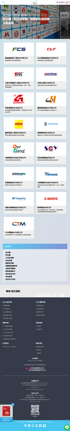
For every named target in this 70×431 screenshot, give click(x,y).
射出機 (7, 252)
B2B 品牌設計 (6, 309)
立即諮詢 (38, 353)
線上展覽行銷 (39, 309)
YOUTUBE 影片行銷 (8, 332)
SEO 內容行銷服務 (7, 329)
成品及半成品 (10, 279)
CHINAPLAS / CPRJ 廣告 (9, 346)
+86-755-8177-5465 (35, 401)
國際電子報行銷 (40, 315)
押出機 (7, 255)
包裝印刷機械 (10, 268)
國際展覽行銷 (39, 305)
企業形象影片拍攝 (7, 318)
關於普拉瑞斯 (39, 346)
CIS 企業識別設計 (7, 312)
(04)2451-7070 (35, 387)
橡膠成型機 (9, 263)
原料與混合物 (10, 274)
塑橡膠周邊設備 (11, 266)
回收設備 (8, 260)
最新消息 (38, 350)
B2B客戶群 (39, 329)
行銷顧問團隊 (6, 305)
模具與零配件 (10, 271)
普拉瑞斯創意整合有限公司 (34, 421)
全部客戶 (7, 246)
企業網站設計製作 (7, 315)
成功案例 (38, 326)
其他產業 (8, 276)
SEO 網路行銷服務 (7, 326)
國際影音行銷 (39, 312)
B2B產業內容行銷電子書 (9, 339)
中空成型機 (9, 258)
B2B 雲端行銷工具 (7, 336)
